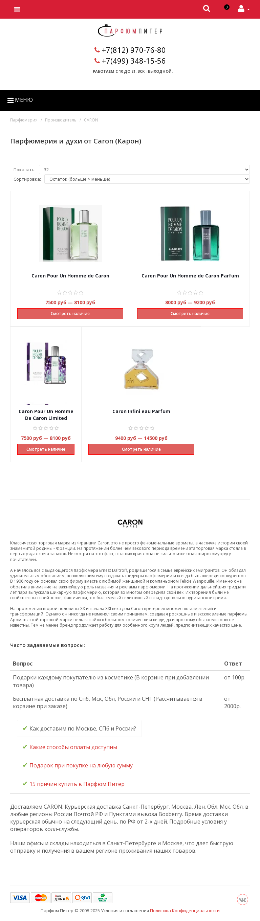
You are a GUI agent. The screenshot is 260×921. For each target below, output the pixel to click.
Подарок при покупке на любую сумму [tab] (77, 764)
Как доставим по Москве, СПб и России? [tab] (79, 728)
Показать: (25, 169)
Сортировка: (27, 179)
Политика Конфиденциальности (185, 910)
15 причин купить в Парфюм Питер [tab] (73, 783)
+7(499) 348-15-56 (134, 60)
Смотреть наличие (70, 313)
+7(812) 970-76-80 (134, 50)
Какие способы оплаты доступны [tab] (69, 746)
